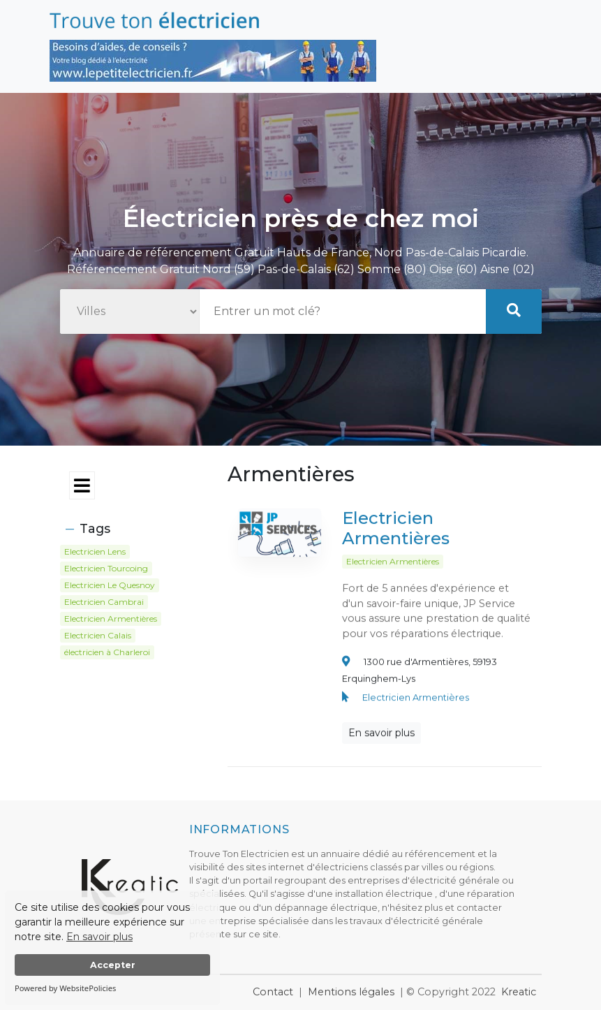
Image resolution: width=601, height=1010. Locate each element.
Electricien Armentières (396, 533)
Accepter (112, 965)
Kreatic (518, 992)
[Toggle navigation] (133, 486)
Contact (273, 992)
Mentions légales (351, 992)
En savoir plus (99, 936)
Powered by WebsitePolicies (65, 988)
